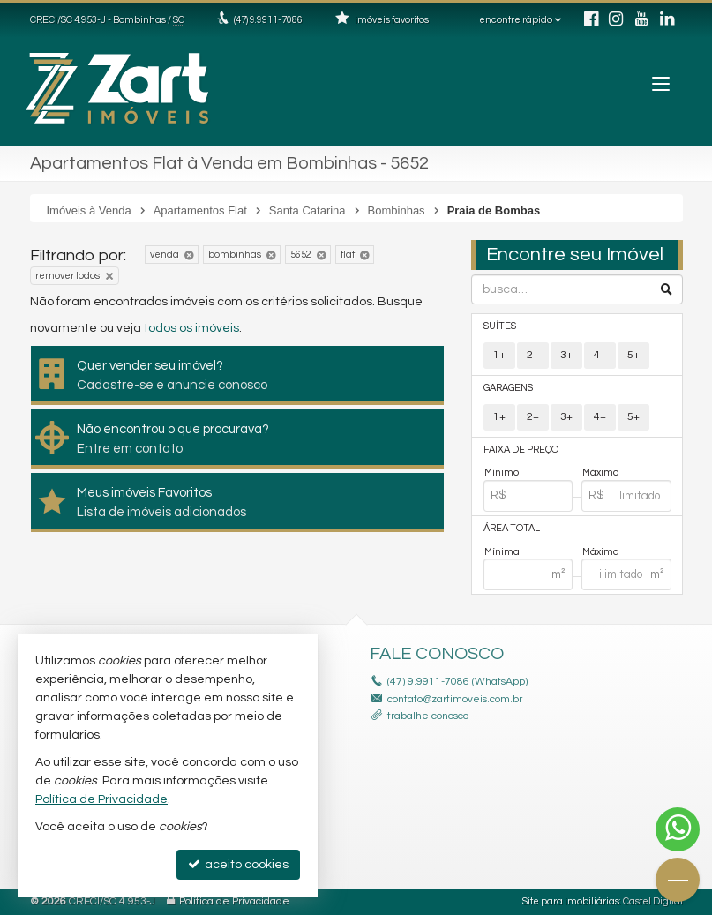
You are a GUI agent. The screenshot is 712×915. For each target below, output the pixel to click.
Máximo (600, 472)
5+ (633, 355)
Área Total (511, 528)
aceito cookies (238, 864)
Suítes (499, 326)
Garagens (508, 388)
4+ (600, 355)
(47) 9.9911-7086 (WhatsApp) (457, 681)
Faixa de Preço (520, 449)
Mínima (502, 552)
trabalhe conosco (427, 716)
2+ (533, 355)
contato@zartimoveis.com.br (454, 699)
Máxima (600, 552)
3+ (566, 355)
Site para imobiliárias (570, 901)
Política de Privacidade (234, 901)
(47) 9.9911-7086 (268, 20)
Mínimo (501, 472)
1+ (499, 355)
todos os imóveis (191, 328)
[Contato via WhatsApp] (678, 829)
